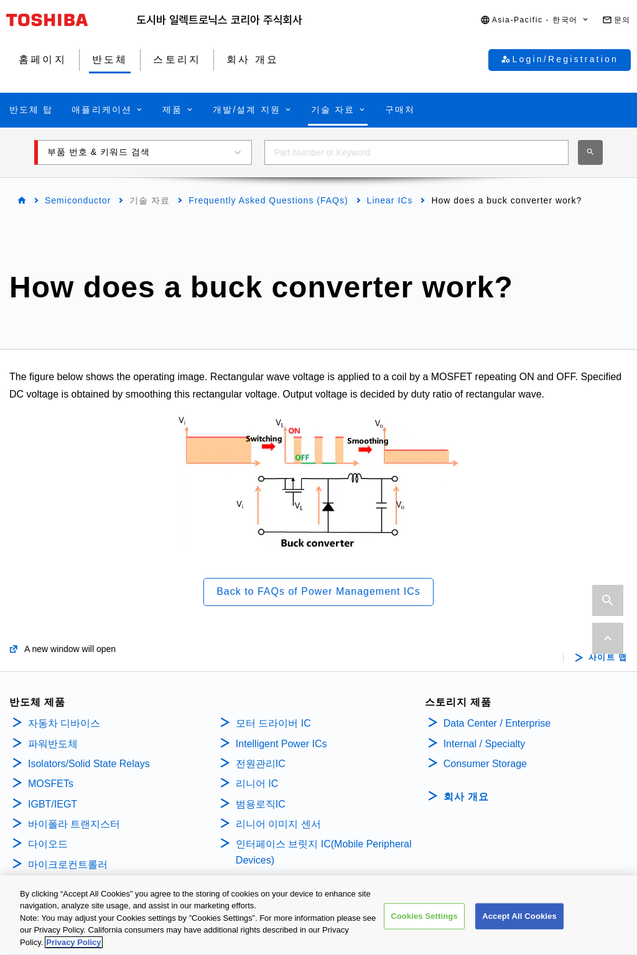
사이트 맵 (608, 657)
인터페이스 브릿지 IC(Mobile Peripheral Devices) (324, 852)
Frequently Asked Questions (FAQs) (268, 200)
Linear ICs (390, 200)
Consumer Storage (485, 763)
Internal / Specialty (485, 743)
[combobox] (416, 152)
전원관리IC (261, 763)
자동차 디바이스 (64, 723)
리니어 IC (257, 783)
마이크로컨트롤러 (68, 864)
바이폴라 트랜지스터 (74, 824)
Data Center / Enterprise (497, 723)
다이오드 (48, 844)
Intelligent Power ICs (281, 743)
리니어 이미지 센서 (278, 824)
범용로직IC (261, 804)
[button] (535, 20)
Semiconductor (78, 200)
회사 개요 (466, 796)
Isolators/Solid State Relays (89, 763)
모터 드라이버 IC (273, 723)
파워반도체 (53, 743)
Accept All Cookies (519, 924)
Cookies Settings (424, 924)
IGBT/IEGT (52, 804)
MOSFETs (50, 783)
